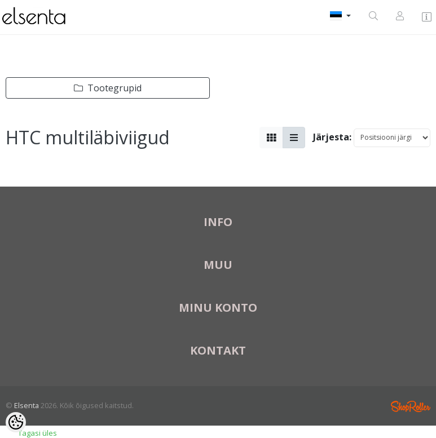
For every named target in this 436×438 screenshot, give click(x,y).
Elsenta (26, 405)
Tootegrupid (108, 88)
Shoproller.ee (410, 406)
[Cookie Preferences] (16, 422)
